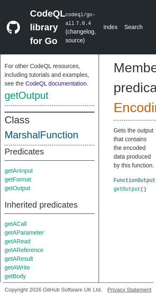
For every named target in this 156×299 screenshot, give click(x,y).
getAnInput (19, 170)
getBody (15, 276)
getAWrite (17, 267)
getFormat (18, 179)
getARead (17, 241)
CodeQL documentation (56, 83)
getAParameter (24, 232)
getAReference (24, 250)
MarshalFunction (41, 134)
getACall (16, 224)
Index (110, 27)
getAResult (19, 258)
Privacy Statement (129, 290)
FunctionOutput (135, 180)
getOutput (26, 95)
